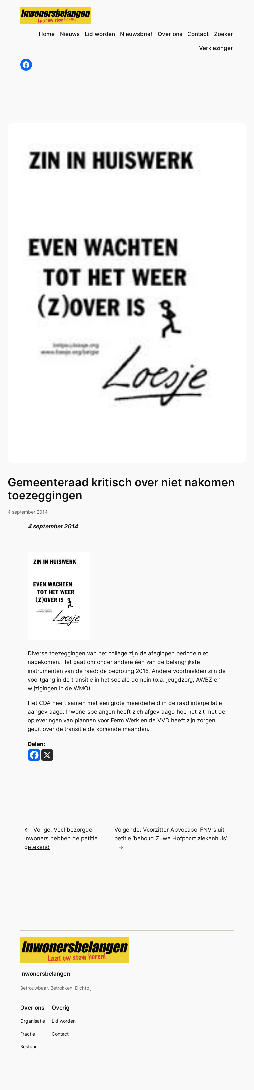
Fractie (27, 1034)
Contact (60, 1034)
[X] (47, 755)
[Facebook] (34, 755)
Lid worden (64, 1021)
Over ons (32, 1007)
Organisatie (32, 1021)
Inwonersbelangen (45, 973)
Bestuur (28, 1046)
